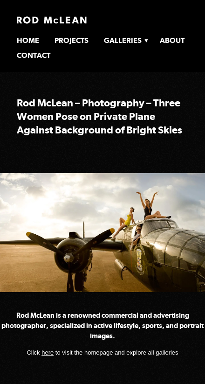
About (172, 40)
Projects (72, 40)
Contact (33, 55)
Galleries (123, 40)
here (47, 352)
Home (28, 40)
